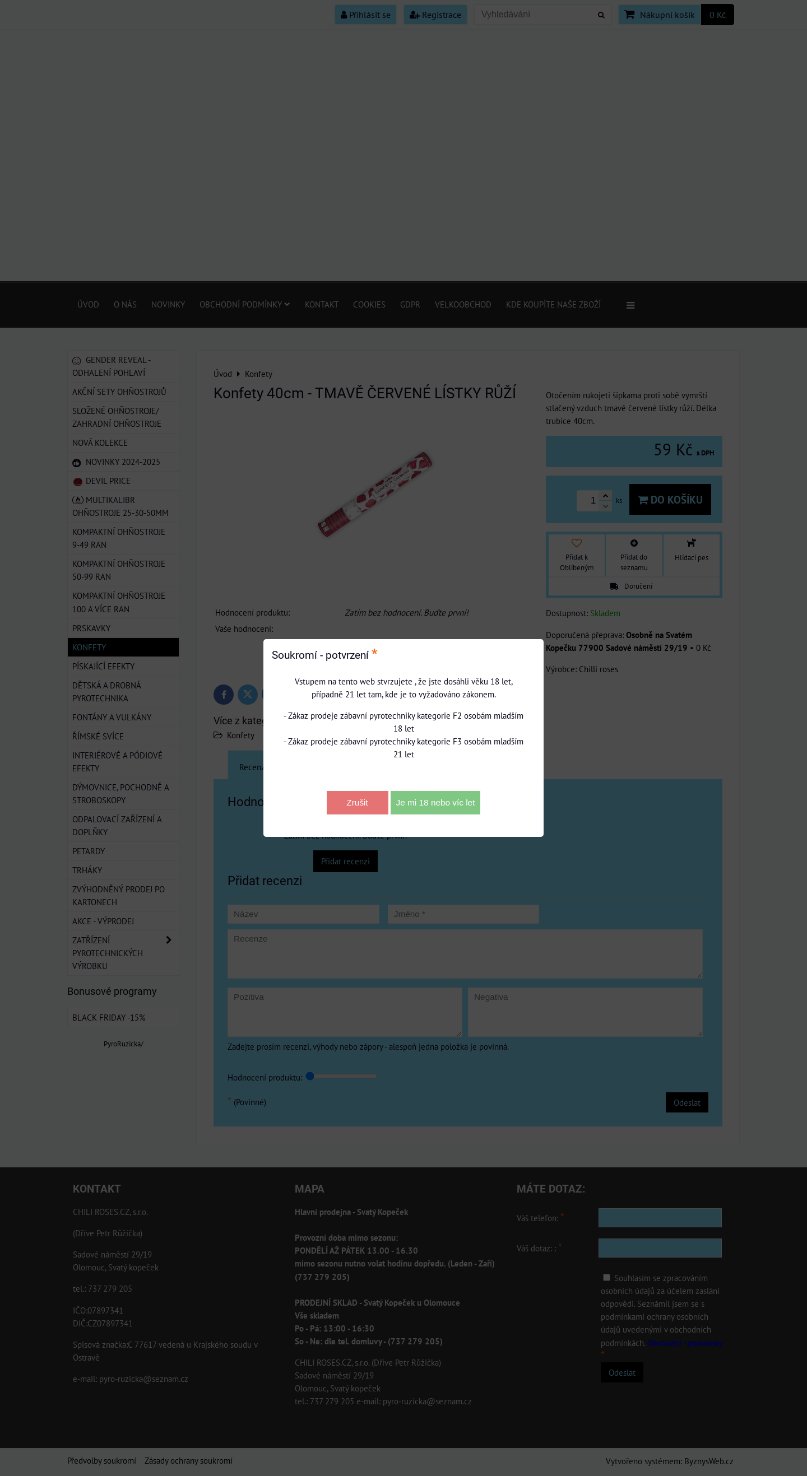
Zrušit (357, 802)
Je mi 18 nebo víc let (435, 802)
